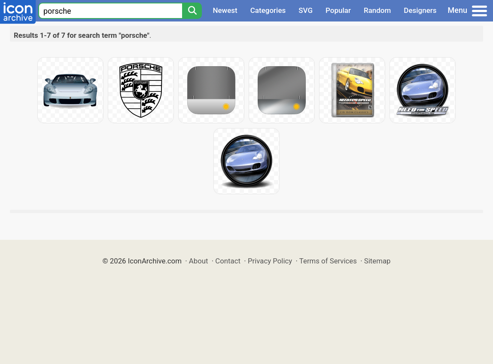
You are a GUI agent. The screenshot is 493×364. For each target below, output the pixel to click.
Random (377, 10)
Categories (268, 10)
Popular (338, 10)
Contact (227, 261)
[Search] (192, 11)
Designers (420, 10)
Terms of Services (328, 261)
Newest (225, 10)
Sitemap (377, 261)
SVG (305, 10)
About (198, 261)
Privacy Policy (270, 261)
